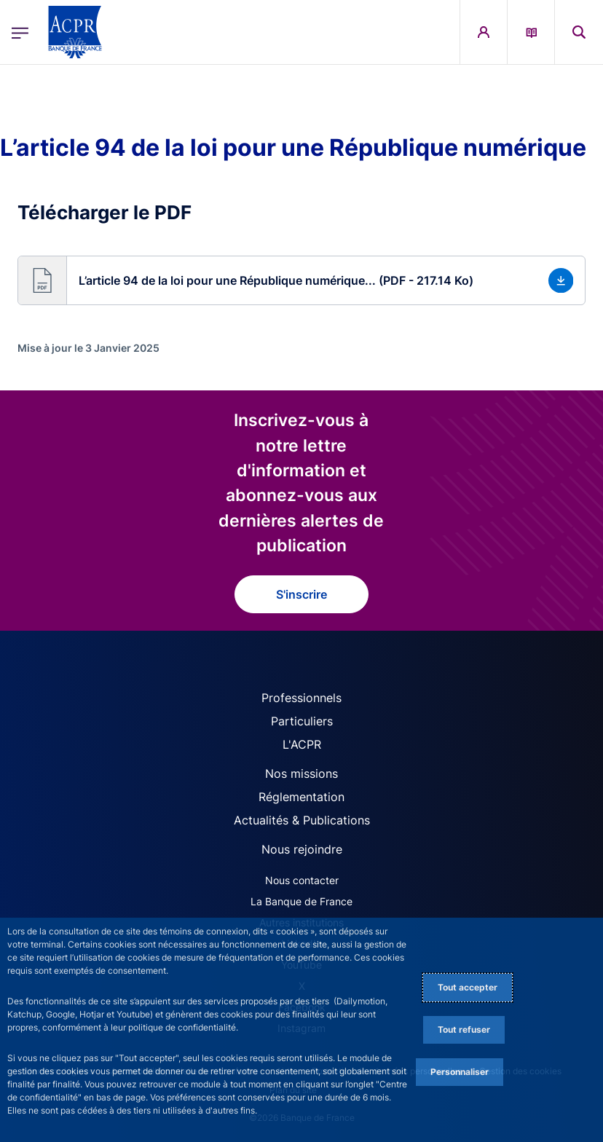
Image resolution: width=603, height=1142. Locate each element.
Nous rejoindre (301, 849)
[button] (301, 280)
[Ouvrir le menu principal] (20, 32)
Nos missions (301, 773)
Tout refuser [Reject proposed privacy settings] (464, 1029)
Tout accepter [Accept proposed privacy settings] (467, 987)
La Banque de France (301, 901)
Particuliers (302, 721)
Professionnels (301, 697)
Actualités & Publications (302, 820)
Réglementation (301, 796)
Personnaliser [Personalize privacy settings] (459, 1071)
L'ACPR (302, 744)
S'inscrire (301, 594)
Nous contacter (302, 880)
